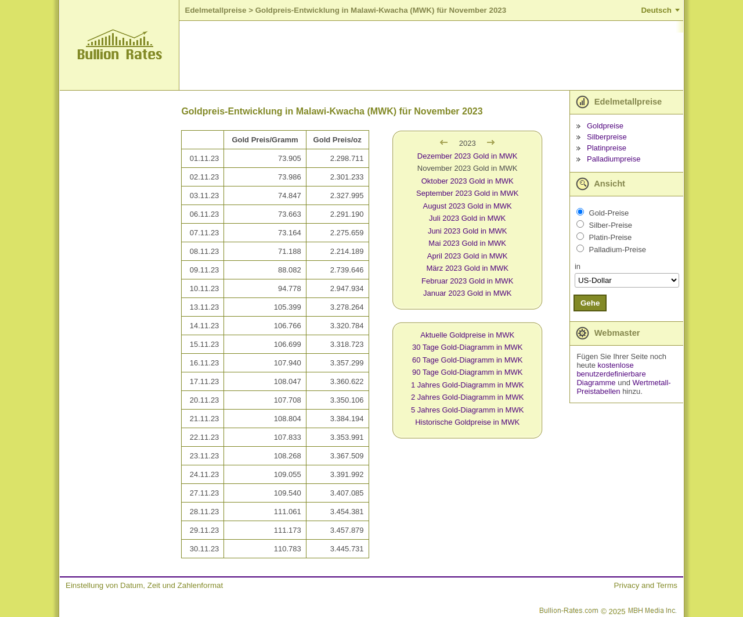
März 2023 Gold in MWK (467, 268)
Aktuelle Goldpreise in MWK (467, 335)
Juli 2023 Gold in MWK (467, 218)
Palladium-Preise (617, 249)
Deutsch (656, 10)
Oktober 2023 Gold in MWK (467, 181)
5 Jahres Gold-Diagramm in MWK (467, 410)
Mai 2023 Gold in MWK (467, 243)
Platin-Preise (610, 237)
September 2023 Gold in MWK (467, 193)
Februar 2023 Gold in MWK (467, 281)
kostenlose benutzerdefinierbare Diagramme (610, 374)
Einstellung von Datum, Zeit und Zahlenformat (144, 585)
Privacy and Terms (645, 585)
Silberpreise (607, 136)
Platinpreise (606, 148)
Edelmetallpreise (216, 10)
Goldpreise (605, 125)
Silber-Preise (610, 225)
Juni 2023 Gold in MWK (467, 231)
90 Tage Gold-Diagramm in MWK (467, 372)
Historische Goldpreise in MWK (467, 422)
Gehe (590, 303)
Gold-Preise (609, 213)
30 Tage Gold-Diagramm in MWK (467, 347)
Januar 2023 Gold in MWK (467, 293)
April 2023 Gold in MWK (467, 256)
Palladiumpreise (614, 159)
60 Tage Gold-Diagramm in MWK (467, 360)
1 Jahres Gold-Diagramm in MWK (467, 385)
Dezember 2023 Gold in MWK (467, 156)
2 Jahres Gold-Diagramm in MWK (467, 397)
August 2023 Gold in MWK (467, 206)
